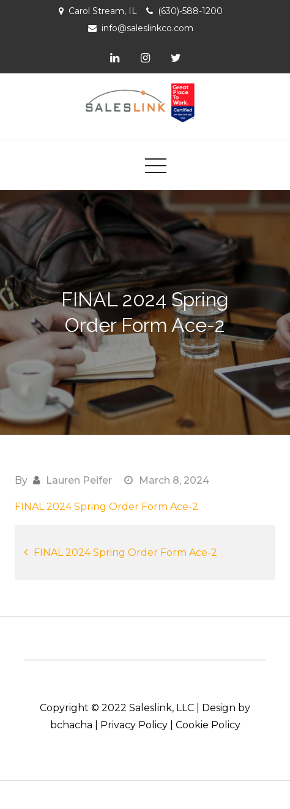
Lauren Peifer (79, 480)
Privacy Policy (134, 725)
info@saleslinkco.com (147, 28)
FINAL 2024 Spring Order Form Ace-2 (106, 506)
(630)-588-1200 (190, 11)
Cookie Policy (208, 725)
